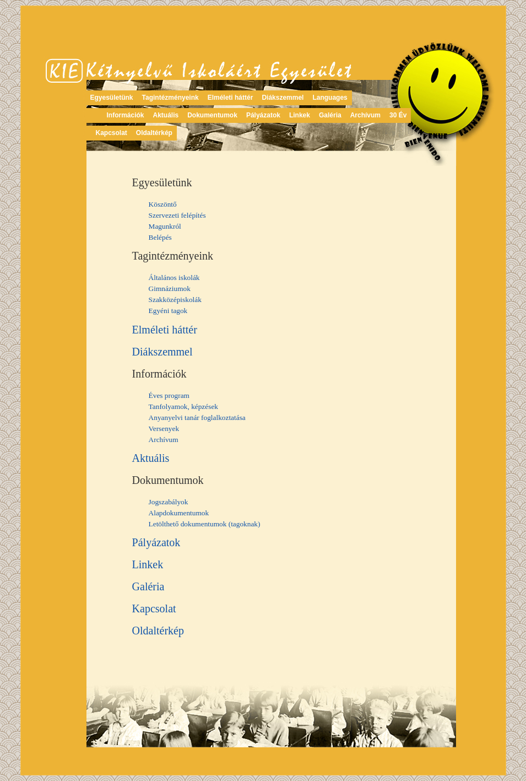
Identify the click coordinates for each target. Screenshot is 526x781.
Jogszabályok (168, 502)
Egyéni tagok (168, 310)
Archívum (365, 115)
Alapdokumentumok (179, 513)
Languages (329, 97)
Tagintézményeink (170, 97)
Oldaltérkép (154, 133)
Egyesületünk (111, 97)
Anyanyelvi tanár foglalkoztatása (197, 417)
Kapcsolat (111, 133)
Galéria (330, 115)
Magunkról (165, 226)
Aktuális (166, 115)
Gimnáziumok (170, 288)
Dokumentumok (212, 115)
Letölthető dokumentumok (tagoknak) (205, 524)
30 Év (397, 115)
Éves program (169, 395)
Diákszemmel (282, 97)
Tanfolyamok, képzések (183, 406)
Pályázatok (263, 115)
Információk (125, 115)
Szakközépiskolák (175, 299)
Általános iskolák (174, 277)
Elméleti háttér (230, 97)
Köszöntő (163, 204)
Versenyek (164, 428)
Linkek (299, 115)
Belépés (160, 237)
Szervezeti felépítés (177, 215)
